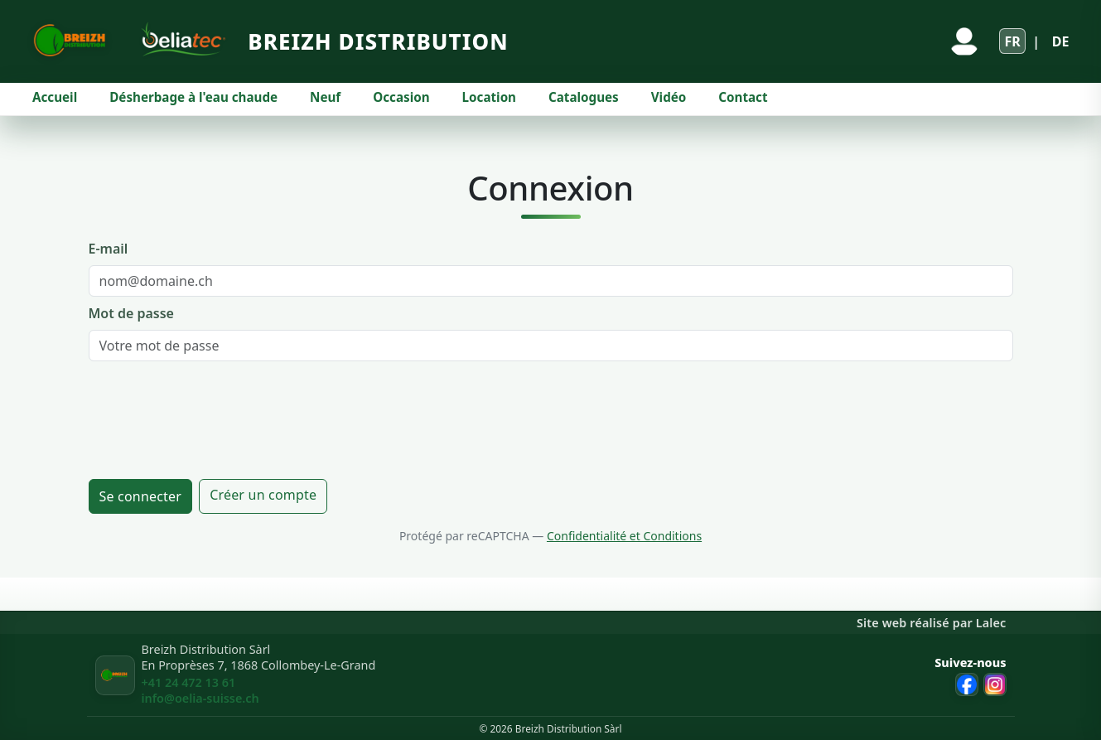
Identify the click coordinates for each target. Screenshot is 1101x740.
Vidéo (669, 97)
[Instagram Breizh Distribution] (995, 684)
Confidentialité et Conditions (624, 536)
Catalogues (583, 97)
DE (1061, 41)
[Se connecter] (964, 41)
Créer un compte (263, 495)
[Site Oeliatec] (179, 41)
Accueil (54, 97)
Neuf (325, 97)
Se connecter (140, 496)
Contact (742, 97)
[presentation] (214, 420)
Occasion (401, 97)
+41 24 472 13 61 (189, 682)
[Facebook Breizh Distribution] (966, 684)
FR (1012, 41)
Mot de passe (131, 313)
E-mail (108, 248)
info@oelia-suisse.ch (200, 698)
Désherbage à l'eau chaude (193, 97)
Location (489, 97)
